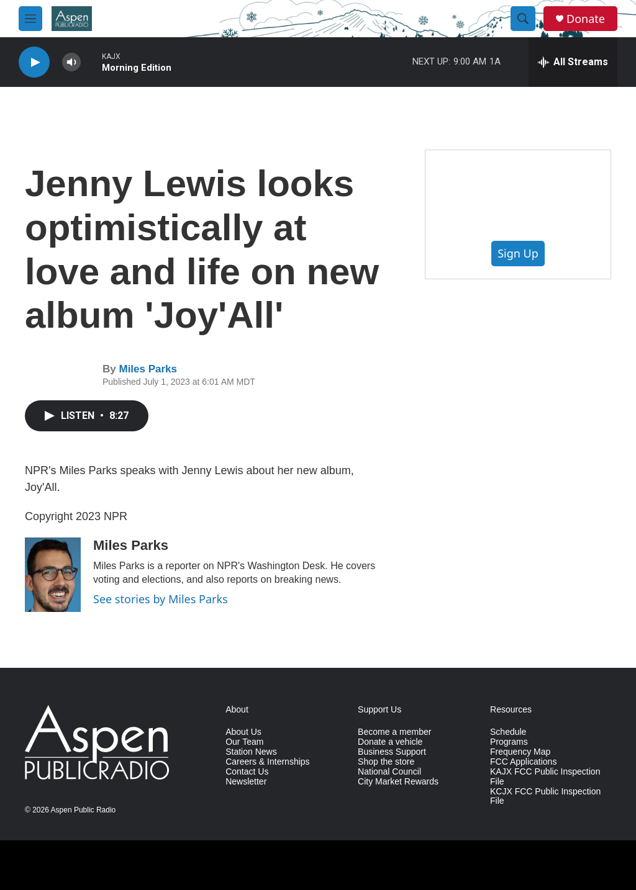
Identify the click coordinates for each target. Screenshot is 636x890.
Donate (585, 18)
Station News (250, 752)
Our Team (244, 742)
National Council (389, 771)
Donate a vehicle (390, 742)
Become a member (394, 732)
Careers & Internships (267, 761)
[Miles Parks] (53, 574)
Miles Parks (148, 369)
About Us (243, 732)
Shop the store (386, 761)
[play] (34, 62)
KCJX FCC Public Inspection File (545, 796)
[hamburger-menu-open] (30, 18)
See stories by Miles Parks (160, 598)
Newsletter (245, 781)
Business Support (392, 752)
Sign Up (517, 253)
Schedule (508, 732)
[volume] (71, 62)
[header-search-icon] (523, 18)
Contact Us (246, 771)
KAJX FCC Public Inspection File (545, 776)
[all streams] (573, 62)
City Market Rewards (398, 781)
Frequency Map (520, 752)
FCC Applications (523, 761)
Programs (509, 742)
